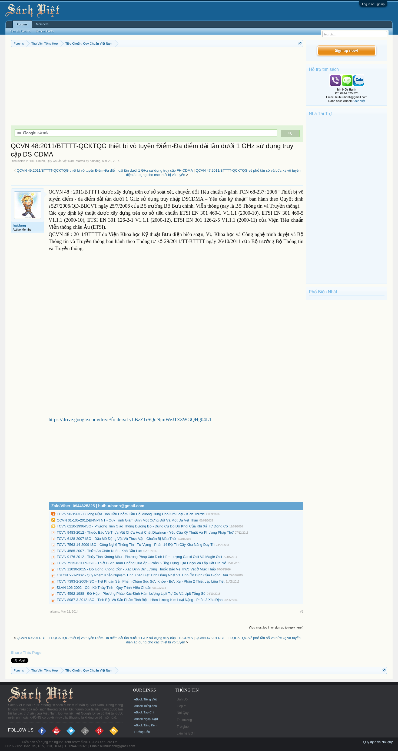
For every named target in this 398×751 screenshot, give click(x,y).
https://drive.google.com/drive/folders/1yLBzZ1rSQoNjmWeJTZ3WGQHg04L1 (130, 419)
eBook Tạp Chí (144, 712)
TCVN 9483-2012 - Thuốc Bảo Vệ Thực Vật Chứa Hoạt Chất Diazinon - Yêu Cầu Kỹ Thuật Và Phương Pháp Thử (145, 532)
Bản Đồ (182, 699)
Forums (22, 24)
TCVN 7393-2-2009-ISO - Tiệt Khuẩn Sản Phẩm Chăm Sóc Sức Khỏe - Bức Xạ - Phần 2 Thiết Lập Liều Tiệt (140, 581)
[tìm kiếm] (145, 133)
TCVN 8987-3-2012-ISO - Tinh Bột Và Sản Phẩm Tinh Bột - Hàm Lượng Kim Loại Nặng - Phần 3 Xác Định (140, 600)
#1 (301, 611)
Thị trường (184, 720)
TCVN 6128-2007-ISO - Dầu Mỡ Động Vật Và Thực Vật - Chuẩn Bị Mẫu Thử (116, 539)
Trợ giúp (183, 727)
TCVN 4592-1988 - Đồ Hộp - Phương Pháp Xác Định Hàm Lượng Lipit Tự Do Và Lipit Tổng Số (131, 594)
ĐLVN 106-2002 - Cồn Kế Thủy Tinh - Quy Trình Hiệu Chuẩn (104, 588)
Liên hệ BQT (186, 733)
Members (42, 24)
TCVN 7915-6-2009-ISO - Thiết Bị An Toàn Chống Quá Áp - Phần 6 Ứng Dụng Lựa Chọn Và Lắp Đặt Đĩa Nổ (141, 563)
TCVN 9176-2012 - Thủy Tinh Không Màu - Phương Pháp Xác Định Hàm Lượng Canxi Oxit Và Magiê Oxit (139, 557)
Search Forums (20, 31)
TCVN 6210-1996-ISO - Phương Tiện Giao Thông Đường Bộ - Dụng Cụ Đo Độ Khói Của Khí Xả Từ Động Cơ (142, 526)
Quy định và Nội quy (378, 742)
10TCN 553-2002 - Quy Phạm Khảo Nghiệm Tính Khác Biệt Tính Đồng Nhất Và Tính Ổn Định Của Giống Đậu (142, 575)
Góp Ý (181, 706)
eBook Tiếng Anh (145, 705)
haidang (95, 160)
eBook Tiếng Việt (145, 699)
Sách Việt (359, 100)
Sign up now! (346, 50)
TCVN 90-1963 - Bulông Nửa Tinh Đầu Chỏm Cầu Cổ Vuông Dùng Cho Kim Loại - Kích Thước (131, 514)
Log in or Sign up (373, 4)
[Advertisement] (157, 87)
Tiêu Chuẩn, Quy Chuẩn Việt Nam (52, 160)
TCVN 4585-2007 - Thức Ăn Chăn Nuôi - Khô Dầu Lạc (99, 551)
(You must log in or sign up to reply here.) (276, 627)
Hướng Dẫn (142, 731)
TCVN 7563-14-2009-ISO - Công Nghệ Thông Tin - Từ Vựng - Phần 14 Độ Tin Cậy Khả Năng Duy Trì (136, 545)
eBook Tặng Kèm (145, 725)
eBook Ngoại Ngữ (146, 718)
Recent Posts (45, 31)
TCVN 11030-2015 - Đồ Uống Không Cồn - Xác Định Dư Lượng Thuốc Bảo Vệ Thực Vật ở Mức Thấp (136, 569)
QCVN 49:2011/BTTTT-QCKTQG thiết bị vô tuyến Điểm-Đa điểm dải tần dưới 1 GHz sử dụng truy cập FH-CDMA (105, 170)
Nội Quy (183, 713)
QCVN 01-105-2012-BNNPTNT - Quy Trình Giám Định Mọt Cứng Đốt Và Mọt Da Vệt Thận (127, 520)
